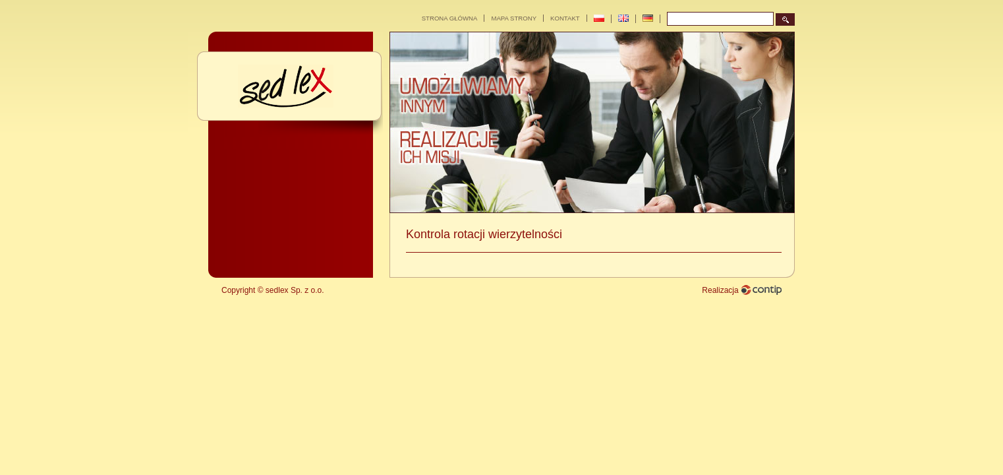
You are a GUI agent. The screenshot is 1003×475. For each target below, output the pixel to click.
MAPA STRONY (513, 18)
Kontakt (565, 18)
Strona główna (450, 18)
